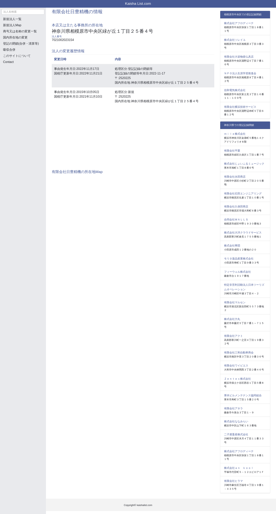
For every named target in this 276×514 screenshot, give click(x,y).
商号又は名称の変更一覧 (20, 31)
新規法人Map (12, 25)
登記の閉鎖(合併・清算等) (21, 43)
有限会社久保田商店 (236, 206)
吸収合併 (9, 49)
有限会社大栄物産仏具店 (239, 56)
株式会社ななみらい (236, 421)
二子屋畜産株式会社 (236, 434)
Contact (8, 62)
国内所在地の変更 (15, 37)
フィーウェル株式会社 (237, 271)
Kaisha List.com (138, 4)
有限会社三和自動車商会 (239, 352)
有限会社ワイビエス (236, 365)
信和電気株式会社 (235, 90)
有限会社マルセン (235, 302)
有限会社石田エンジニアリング (243, 193)
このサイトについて (17, 55)
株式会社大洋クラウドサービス (243, 232)
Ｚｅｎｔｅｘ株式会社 (237, 378)
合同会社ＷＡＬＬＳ (236, 219)
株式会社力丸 (232, 319)
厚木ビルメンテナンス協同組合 (243, 395)
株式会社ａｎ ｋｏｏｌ (239, 467)
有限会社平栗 (232, 150)
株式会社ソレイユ (235, 39)
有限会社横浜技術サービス (240, 106)
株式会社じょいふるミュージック (244, 163)
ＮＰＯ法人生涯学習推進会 (240, 73)
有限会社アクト (233, 335)
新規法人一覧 (12, 19)
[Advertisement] (23, 87)
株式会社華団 (232, 245)
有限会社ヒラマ (233, 480)
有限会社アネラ (233, 408)
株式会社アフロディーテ (239, 23)
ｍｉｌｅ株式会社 (235, 133)
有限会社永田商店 (235, 176)
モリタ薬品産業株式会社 (239, 258)
